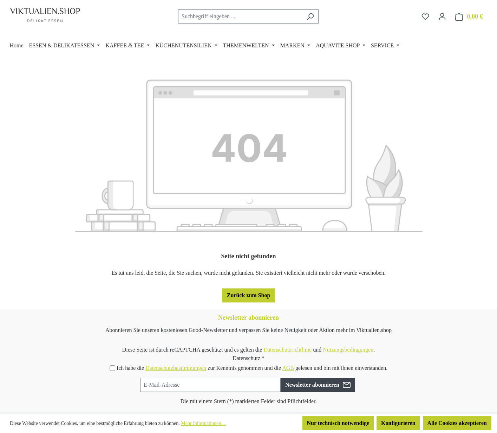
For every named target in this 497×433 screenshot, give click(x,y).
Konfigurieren (398, 423)
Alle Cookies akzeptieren (457, 423)
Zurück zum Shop (248, 295)
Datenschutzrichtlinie (287, 350)
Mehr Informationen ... (203, 423)
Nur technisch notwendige (338, 423)
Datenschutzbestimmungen (175, 368)
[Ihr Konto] (442, 16)
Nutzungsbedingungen (348, 350)
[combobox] (240, 16)
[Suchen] (310, 16)
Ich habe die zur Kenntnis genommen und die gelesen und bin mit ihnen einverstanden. (252, 368)
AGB (288, 368)
